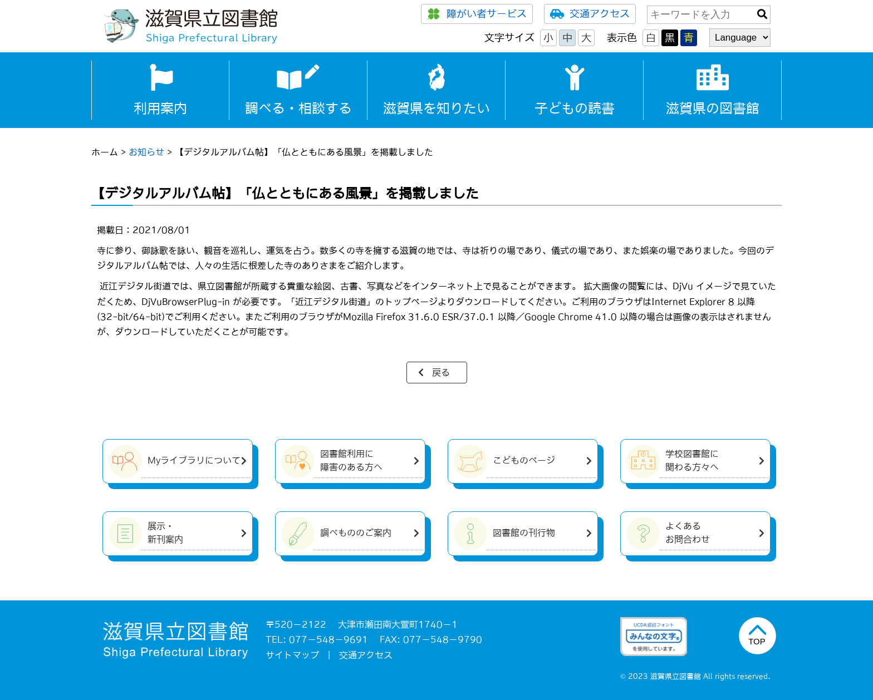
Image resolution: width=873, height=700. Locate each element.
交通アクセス (590, 13)
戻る (441, 372)
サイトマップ (292, 654)
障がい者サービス (477, 13)
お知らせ (146, 151)
